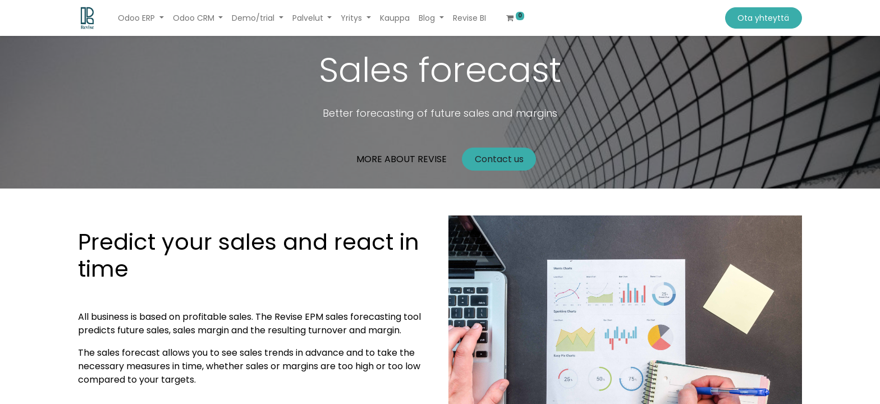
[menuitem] (394, 18)
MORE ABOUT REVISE (401, 159)
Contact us (499, 159)
